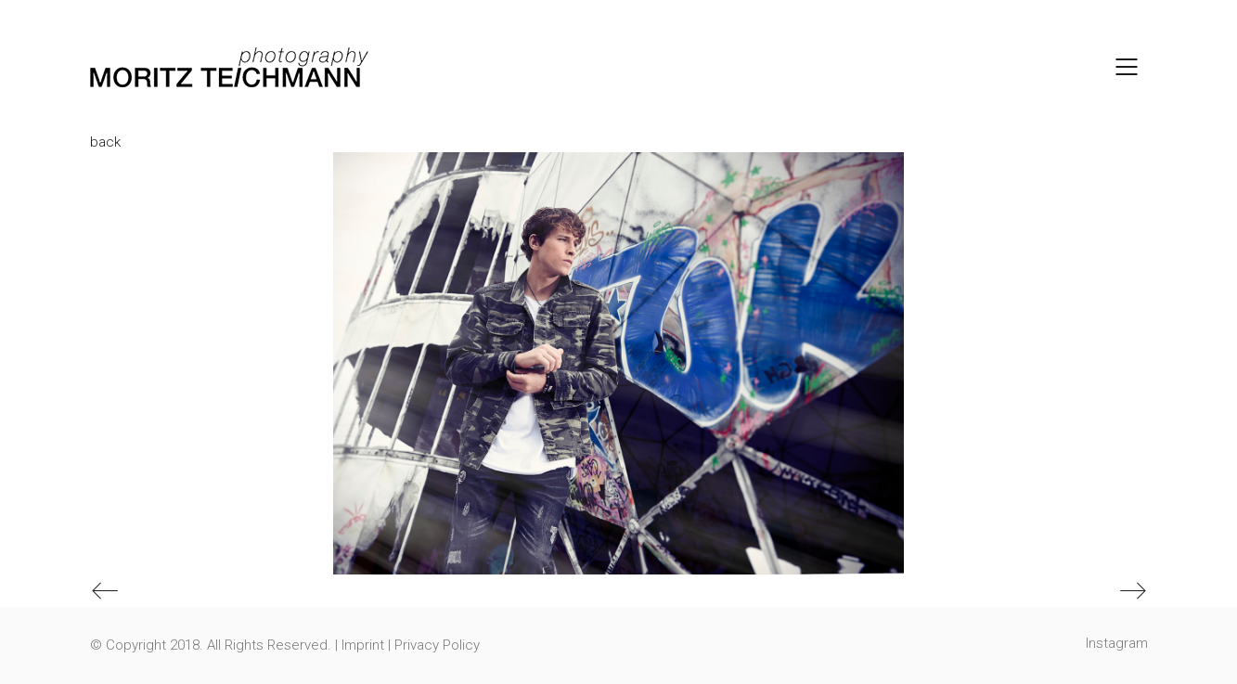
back (105, 142)
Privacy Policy (437, 645)
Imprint (362, 645)
